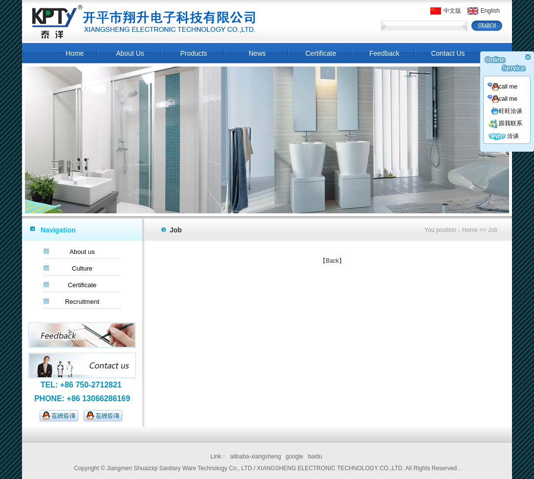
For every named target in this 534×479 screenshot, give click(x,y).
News (257, 53)
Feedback (384, 53)
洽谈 (503, 136)
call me (502, 86)
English (483, 10)
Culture (82, 268)
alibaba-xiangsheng (255, 456)
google (294, 456)
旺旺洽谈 (506, 111)
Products (193, 53)
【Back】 (332, 260)
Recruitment (82, 301)
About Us (130, 53)
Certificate (320, 53)
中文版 (445, 10)
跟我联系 (505, 123)
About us (81, 251)
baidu (315, 456)
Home (75, 53)
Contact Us (448, 53)
